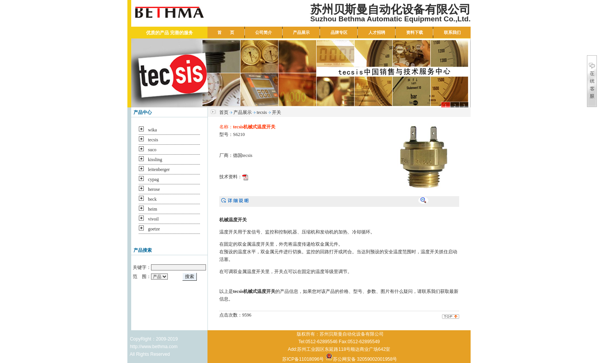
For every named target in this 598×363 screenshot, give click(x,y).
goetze (154, 229)
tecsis (153, 139)
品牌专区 (339, 32)
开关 (276, 112)
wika (152, 130)
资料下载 (414, 32)
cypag (153, 179)
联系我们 (452, 32)
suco (152, 149)
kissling (155, 159)
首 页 (225, 32)
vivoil (153, 219)
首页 (223, 112)
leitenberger (159, 169)
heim (152, 209)
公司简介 (263, 32)
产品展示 (301, 32)
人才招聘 (376, 32)
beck (152, 199)
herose (154, 189)
